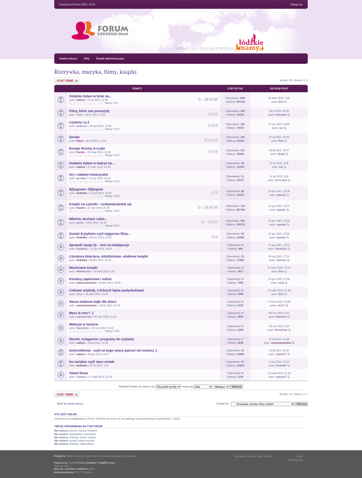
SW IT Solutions (84, 472)
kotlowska (281, 114)
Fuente (80, 152)
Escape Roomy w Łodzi (87, 148)
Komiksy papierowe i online (90, 279)
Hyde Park (91, 456)
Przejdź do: (223, 403)
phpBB (71, 462)
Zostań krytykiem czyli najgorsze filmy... (99, 234)
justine (80, 222)
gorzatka (81, 178)
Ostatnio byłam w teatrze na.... (92, 163)
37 (211, 99)
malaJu (80, 99)
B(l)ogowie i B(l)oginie (86, 189)
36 (206, 99)
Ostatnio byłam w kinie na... (90, 96)
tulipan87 (281, 354)
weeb (91, 468)
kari (281, 166)
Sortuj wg (197, 386)
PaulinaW (281, 365)
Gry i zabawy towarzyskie (88, 174)
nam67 (281, 305)
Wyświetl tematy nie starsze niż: (150, 386)
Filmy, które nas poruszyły (89, 111)
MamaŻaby (82, 328)
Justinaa (81, 376)
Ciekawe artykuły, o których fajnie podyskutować (106, 290)
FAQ (86, 58)
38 (216, 99)
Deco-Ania (281, 180)
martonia (281, 260)
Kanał (299, 456)
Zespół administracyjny (110, 58)
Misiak (281, 154)
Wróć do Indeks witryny (70, 403)
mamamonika (83, 316)
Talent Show (78, 373)
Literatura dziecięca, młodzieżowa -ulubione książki (108, 256)
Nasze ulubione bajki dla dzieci (92, 301)
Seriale (74, 137)
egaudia (281, 194)
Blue (281, 101)
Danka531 (82, 248)
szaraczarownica (86, 282)
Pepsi (79, 140)
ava (281, 127)
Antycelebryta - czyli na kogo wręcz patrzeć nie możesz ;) (113, 350)
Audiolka (81, 193)
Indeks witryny (68, 58)
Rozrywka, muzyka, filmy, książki (95, 71)
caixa (281, 282)
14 (211, 207)
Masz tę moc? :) (81, 313)
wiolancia (81, 126)
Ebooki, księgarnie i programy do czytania (101, 339)
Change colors (62, 465)
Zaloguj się (296, 4)
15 (216, 207)
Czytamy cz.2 (79, 122)
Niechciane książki (83, 268)
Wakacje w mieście (83, 324)
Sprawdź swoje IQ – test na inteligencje (99, 245)
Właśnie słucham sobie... (88, 219)
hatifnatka (281, 316)
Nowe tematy (295, 460)
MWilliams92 (83, 271)
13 (206, 207)
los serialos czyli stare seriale (92, 362)
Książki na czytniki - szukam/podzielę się (100, 204)
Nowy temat (67, 80)
